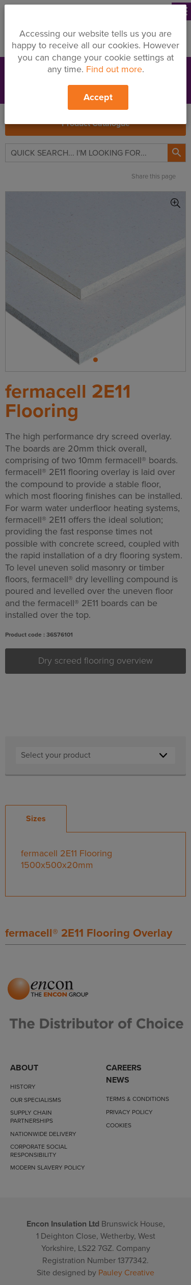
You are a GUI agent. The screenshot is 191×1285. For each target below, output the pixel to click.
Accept (98, 97)
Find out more (114, 69)
